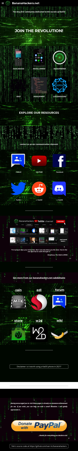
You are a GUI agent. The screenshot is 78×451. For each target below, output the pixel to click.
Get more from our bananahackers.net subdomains (39, 277)
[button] (3, 3)
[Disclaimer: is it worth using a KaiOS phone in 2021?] (39, 366)
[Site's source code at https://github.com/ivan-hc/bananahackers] (39, 446)
